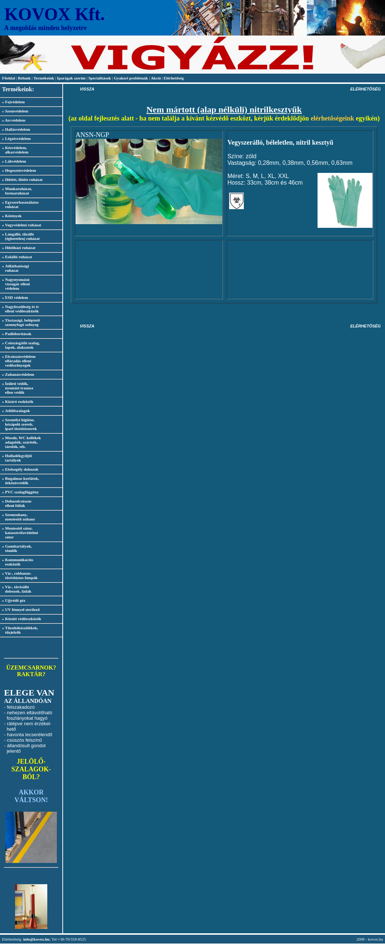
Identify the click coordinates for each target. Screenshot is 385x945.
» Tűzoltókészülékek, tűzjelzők (19, 630)
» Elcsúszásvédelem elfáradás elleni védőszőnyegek (18, 360)
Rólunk (25, 78)
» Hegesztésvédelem (19, 170)
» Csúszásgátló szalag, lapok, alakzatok (20, 345)
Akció (156, 78)
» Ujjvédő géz (14, 600)
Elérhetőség (174, 78)
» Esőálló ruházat (17, 257)
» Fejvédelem (13, 102)
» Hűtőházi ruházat (19, 247)
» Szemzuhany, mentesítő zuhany (17, 516)
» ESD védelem (15, 297)
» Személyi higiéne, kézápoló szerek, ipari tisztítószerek (18, 424)
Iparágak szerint (71, 78)
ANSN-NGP (92, 134)
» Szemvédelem (15, 111)
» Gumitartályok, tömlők (16, 548)
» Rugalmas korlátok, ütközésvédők (19, 480)
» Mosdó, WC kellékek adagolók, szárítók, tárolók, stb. (20, 442)
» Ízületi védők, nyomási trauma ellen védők (16, 387)
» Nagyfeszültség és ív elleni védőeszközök (19, 308)
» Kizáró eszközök (18, 401)
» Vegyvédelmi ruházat (21, 225)
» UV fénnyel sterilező (21, 609)
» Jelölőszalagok (16, 410)
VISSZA (87, 89)
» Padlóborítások (17, 333)
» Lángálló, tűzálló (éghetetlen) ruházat (20, 236)
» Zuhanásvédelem (18, 374)
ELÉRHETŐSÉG (365, 89)
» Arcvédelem (14, 120)
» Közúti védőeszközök (21, 618)
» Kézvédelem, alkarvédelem (14, 149)
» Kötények (12, 216)
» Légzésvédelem (16, 138)
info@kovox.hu (36, 939)
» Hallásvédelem (16, 129)
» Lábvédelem (14, 161)
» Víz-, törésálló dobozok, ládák (15, 589)
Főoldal (9, 78)
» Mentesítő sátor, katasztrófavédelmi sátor (19, 532)
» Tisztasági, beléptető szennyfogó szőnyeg (20, 322)
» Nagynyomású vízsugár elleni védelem (15, 283)
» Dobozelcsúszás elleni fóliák (16, 503)
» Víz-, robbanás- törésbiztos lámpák (19, 575)
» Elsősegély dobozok (20, 469)
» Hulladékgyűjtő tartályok (16, 457)
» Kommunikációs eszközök (16, 561)
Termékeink (43, 78)
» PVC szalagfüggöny (20, 492)
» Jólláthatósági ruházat (14, 268)
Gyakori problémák (131, 78)
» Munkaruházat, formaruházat (16, 190)
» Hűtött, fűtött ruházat (22, 179)
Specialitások (99, 78)
